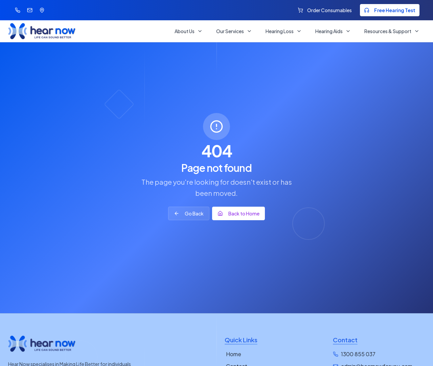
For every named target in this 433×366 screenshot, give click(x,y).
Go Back (189, 213)
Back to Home (238, 213)
